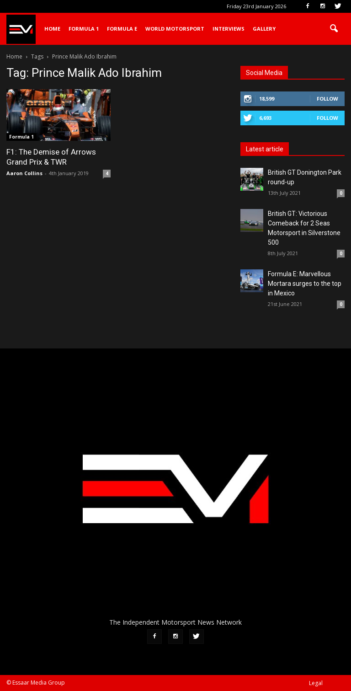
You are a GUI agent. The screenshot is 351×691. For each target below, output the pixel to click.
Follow (327, 98)
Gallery (264, 28)
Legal (316, 683)
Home (52, 28)
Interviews (229, 28)
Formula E (122, 28)
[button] (334, 29)
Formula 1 (84, 28)
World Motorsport (174, 28)
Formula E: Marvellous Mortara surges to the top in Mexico (304, 283)
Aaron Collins (24, 173)
